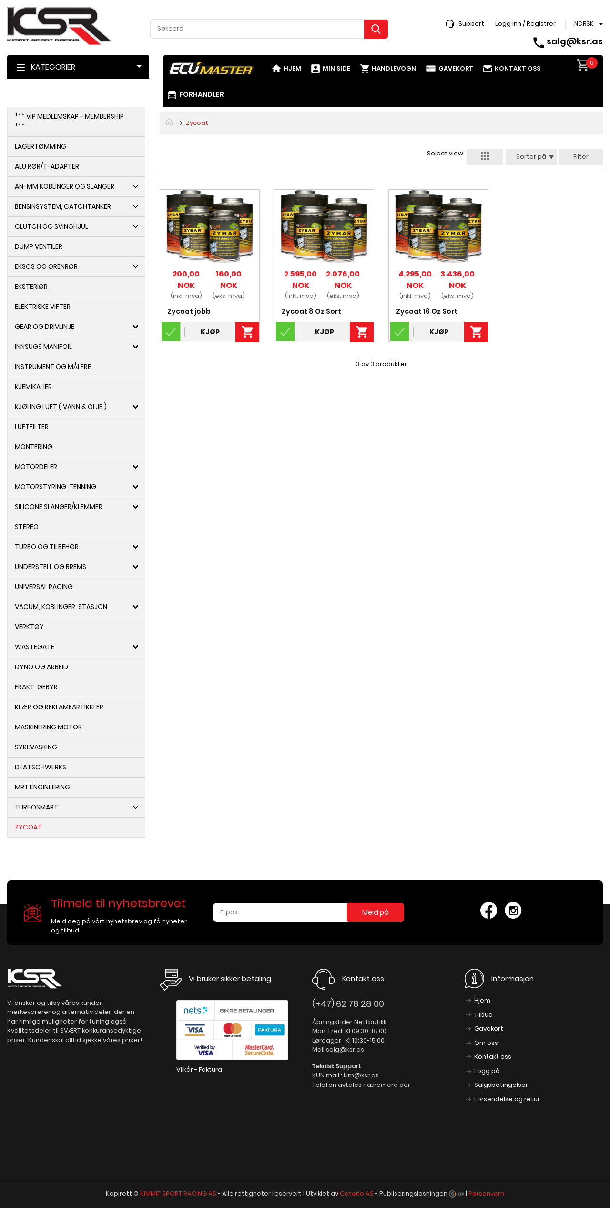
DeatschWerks (40, 767)
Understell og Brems (50, 567)
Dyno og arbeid (41, 667)
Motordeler (36, 466)
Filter (581, 156)
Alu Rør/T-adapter (47, 166)
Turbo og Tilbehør (47, 547)
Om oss (486, 1042)
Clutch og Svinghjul (51, 226)
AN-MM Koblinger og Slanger (64, 186)
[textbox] (269, 29)
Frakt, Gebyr (36, 687)
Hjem (292, 68)
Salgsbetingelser (501, 1084)
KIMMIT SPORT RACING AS (178, 1193)
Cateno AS (357, 1193)
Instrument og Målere (53, 366)
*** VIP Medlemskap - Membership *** (69, 121)
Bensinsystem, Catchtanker (63, 206)
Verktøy (29, 627)
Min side (336, 68)
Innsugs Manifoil (43, 346)
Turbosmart (36, 807)
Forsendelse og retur (507, 1099)
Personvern (486, 1193)
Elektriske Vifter (43, 306)
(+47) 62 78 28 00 (348, 1004)
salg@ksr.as (575, 41)
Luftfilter (32, 426)
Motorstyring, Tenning (55, 486)
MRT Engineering (42, 787)
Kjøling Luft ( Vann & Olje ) (61, 406)
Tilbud (483, 1014)
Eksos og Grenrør (46, 266)
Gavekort (455, 68)
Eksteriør (31, 286)
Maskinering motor (48, 727)
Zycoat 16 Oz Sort (427, 311)
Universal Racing (44, 587)
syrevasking (36, 747)
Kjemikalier (33, 386)
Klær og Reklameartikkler (59, 707)
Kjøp (210, 332)
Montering (33, 446)
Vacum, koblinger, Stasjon (61, 607)
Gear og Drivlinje (44, 326)
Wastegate (34, 647)
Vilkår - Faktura (199, 1069)
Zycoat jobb (189, 311)
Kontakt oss (517, 68)
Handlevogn (394, 68)
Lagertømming (40, 146)
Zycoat (28, 827)
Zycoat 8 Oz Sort (311, 311)
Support (471, 23)
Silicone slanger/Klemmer (58, 507)
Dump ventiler (38, 246)
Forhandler (201, 94)
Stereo (27, 527)
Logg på (487, 1070)
